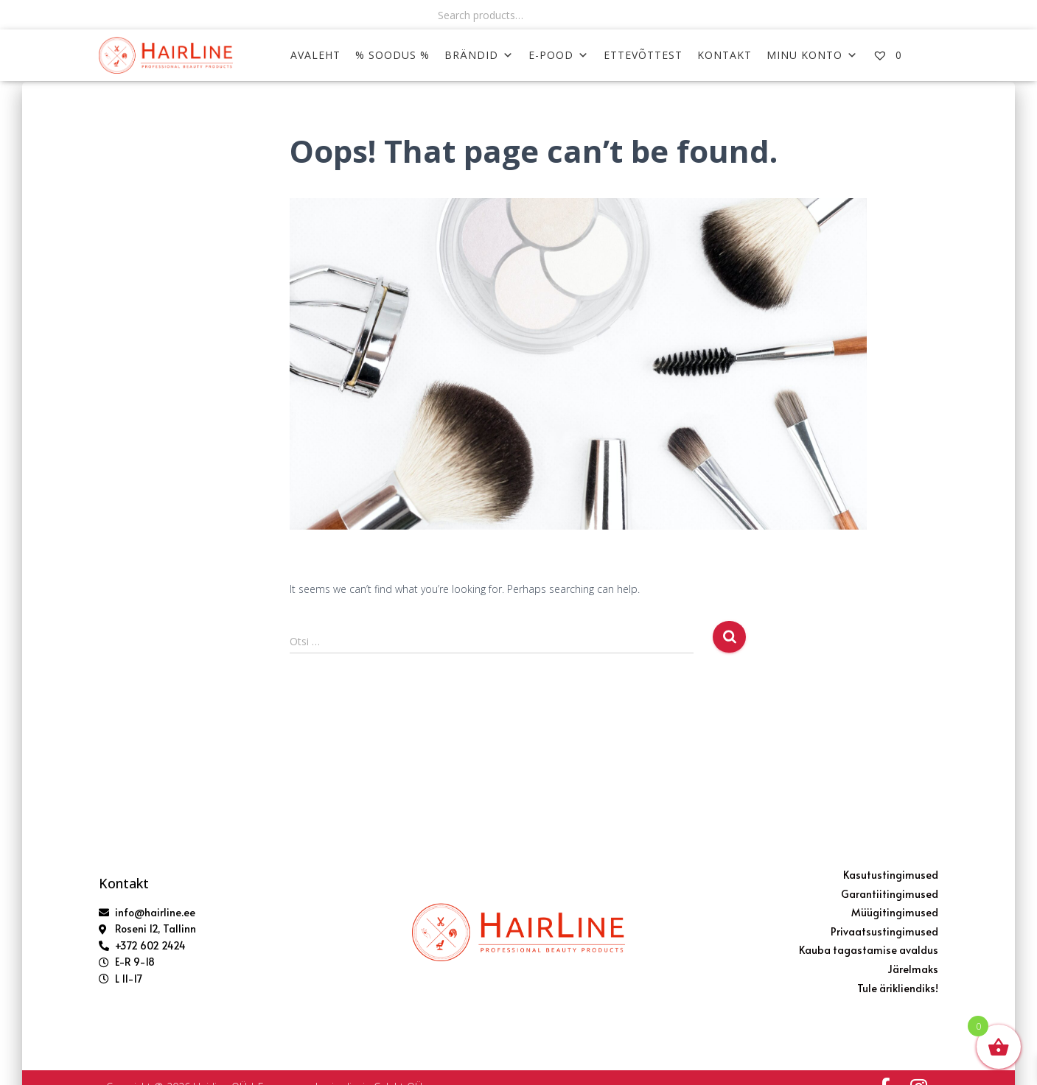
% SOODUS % (392, 55)
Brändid (479, 55)
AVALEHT (315, 55)
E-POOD (558, 55)
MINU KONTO (812, 55)
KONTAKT (724, 55)
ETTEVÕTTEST (643, 55)
